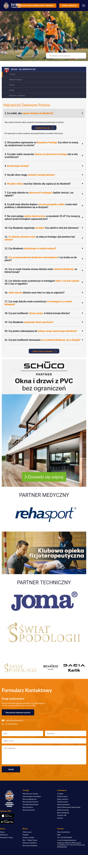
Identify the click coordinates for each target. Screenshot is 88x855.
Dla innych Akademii (30, 845)
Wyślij (11, 769)
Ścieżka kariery (62, 802)
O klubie (60, 794)
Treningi (12, 74)
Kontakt (11, 90)
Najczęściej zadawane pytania (18, 712)
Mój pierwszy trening (30, 794)
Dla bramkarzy (28, 807)
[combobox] (66, 55)
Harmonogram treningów (32, 796)
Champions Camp (6, 837)
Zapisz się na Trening (45, 351)
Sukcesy (60, 818)
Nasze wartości (62, 799)
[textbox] (66, 55)
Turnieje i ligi (61, 815)
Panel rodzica (69, 6)
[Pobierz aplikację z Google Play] (9, 822)
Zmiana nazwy (62, 796)
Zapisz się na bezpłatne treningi (37, 6)
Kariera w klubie (28, 837)
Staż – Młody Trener (30, 840)
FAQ (59, 835)
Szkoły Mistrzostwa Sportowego (68, 807)
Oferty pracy (27, 832)
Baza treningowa (63, 813)
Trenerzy (12, 85)
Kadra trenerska (63, 810)
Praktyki (26, 835)
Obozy (2, 832)
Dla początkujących (30, 799)
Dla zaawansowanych (30, 802)
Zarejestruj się (44, 128)
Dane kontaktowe (63, 832)
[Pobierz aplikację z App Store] (9, 815)
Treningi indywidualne (30, 804)
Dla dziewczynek (29, 810)
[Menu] (83, 6)
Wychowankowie (63, 804)
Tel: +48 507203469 (64, 837)
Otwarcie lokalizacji (30, 843)
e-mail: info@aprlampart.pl (66, 840)
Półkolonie (4, 835)
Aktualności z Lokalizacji (17, 95)
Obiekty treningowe (15, 80)
